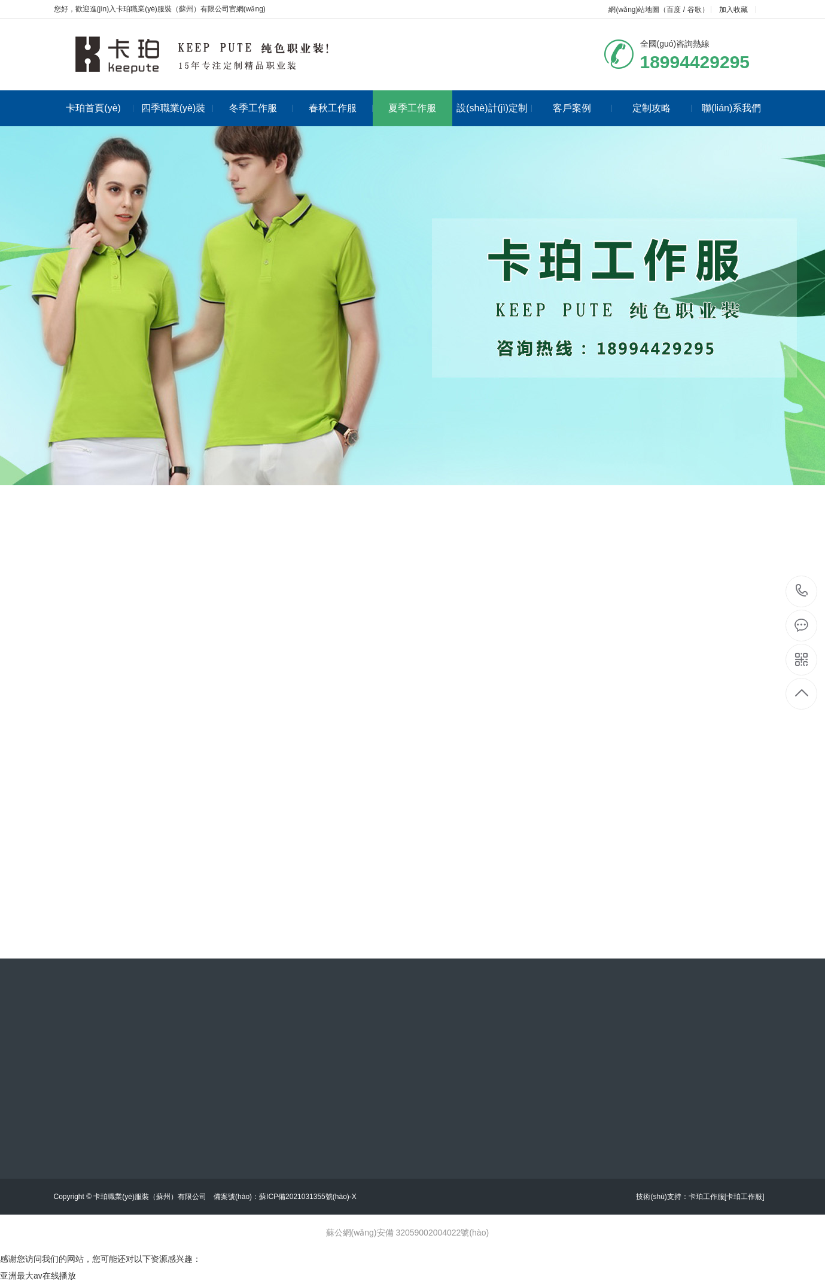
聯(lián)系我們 (732, 108)
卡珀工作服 (706, 1196)
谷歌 (694, 9)
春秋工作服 (341, 108)
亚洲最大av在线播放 (38, 1275)
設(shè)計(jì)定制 (494, 108)
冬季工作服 (261, 108)
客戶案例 (582, 108)
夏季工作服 (412, 108)
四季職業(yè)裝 (177, 108)
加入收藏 (733, 9)
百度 (673, 9)
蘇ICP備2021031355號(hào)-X (308, 1196)
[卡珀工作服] (744, 1196)
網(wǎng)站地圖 (633, 9)
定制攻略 (662, 108)
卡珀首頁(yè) (99, 108)
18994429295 (802, 591)
